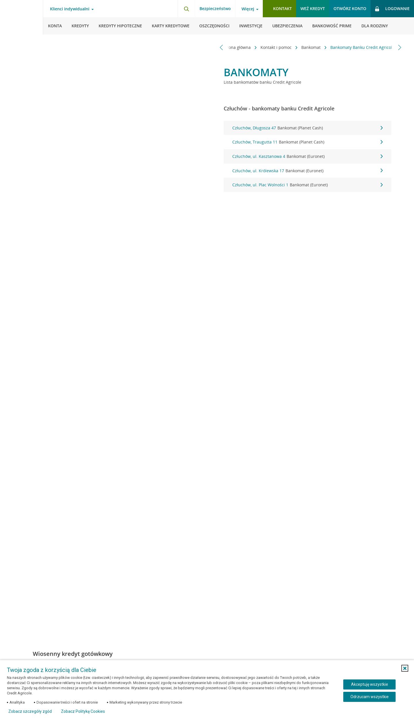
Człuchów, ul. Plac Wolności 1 (307, 185)
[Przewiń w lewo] (221, 47)
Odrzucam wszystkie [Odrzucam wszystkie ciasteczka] (369, 696)
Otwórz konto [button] (350, 8)
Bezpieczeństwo (215, 8)
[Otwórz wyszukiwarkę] (186, 8)
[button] (404, 668)
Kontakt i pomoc (274, 47)
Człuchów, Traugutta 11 (307, 142)
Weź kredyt (312, 8)
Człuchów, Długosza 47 (307, 128)
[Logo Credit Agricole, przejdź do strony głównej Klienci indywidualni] (21, 17)
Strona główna (235, 47)
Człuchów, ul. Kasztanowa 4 (307, 156)
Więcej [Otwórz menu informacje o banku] (247, 9)
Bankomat (309, 47)
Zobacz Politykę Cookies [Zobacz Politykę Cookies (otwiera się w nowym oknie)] (83, 711)
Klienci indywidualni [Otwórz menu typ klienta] (69, 9)
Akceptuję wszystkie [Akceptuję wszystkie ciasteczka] (369, 684)
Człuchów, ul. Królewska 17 (307, 171)
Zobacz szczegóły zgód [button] (30, 711)
